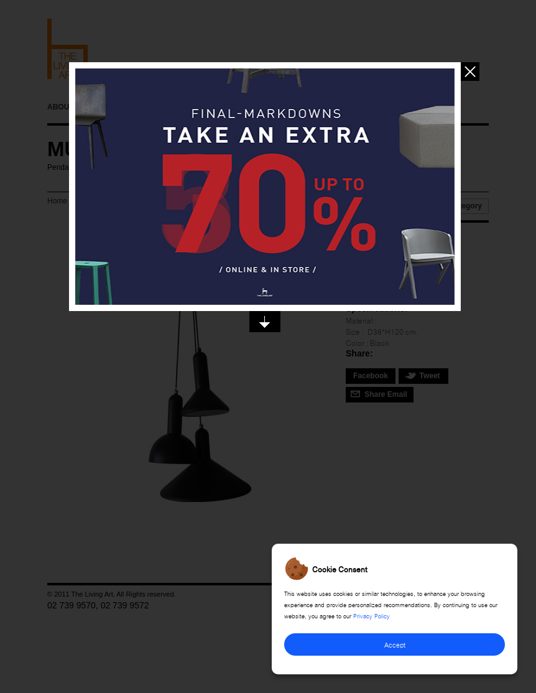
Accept (394, 644)
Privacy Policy (371, 615)
